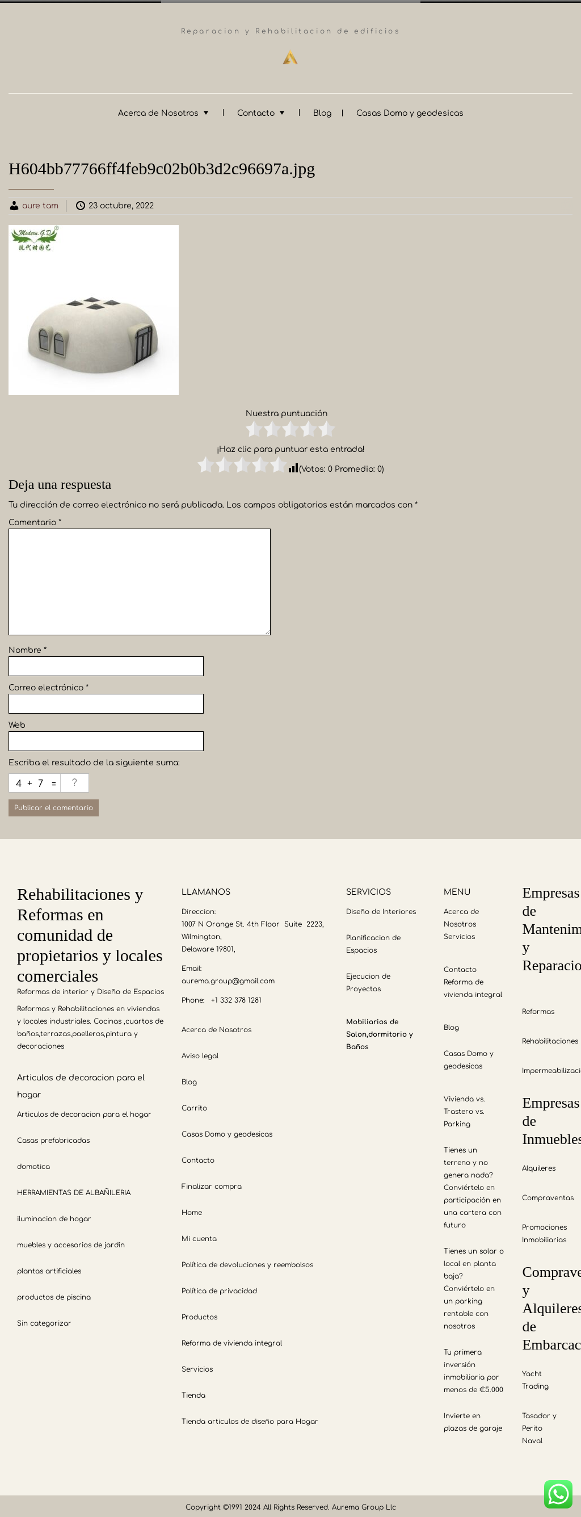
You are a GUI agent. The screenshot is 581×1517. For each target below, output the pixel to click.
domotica (33, 1164)
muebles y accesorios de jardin (71, 1242)
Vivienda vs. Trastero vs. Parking (464, 1108)
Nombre (28, 647)
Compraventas (548, 1195)
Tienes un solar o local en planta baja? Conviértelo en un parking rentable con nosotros (474, 1285)
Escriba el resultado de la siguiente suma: (94, 760)
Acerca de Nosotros (158, 110)
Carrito (194, 1105)
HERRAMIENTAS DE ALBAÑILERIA (73, 1190)
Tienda (193, 1393)
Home (192, 1210)
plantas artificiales (49, 1268)
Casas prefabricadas (53, 1138)
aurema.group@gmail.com (228, 978)
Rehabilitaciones (550, 1038)
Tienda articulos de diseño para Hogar (250, 1419)
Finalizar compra (212, 1184)
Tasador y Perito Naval (539, 1425)
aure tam (40, 203)
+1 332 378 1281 (236, 997)
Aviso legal (200, 1053)
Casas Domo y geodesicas (410, 110)
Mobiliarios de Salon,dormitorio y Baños (379, 1031)
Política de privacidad (219, 1288)
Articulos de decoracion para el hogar (84, 1112)
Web (17, 722)
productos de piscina (54, 1294)
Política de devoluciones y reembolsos (247, 1262)
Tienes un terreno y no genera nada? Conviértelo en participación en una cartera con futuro (473, 1184)
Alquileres (538, 1166)
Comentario (35, 520)
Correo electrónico (49, 685)
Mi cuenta (199, 1236)
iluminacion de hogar (54, 1216)
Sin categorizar (44, 1321)
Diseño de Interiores (381, 909)
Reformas (538, 1009)
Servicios (197, 1367)
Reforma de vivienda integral (232, 1340)
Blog (322, 110)
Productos (199, 1314)
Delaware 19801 (208, 946)
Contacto (256, 110)
